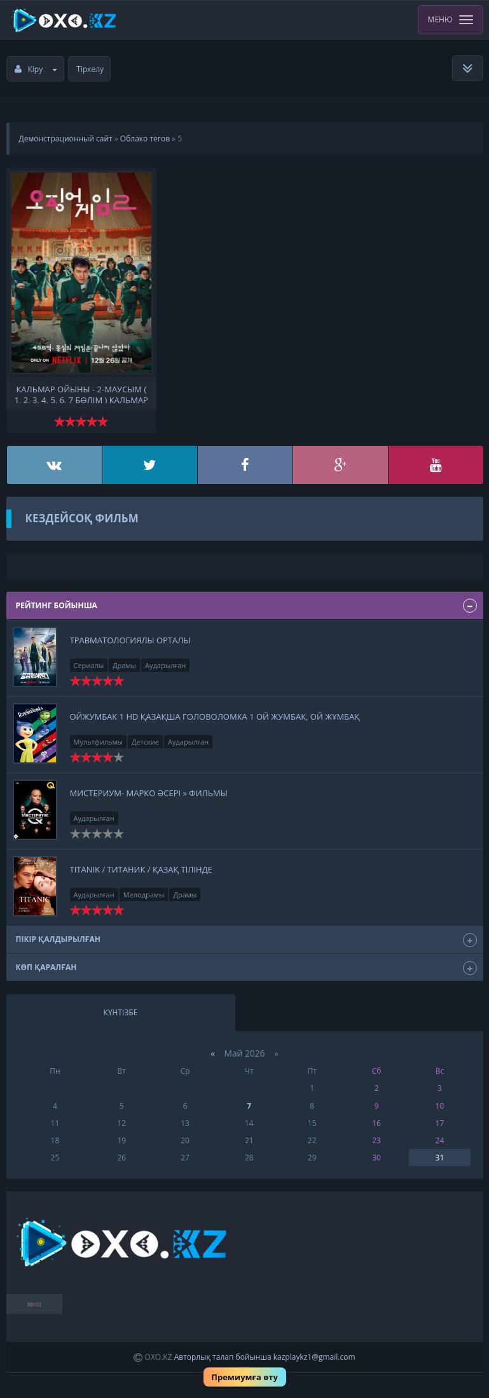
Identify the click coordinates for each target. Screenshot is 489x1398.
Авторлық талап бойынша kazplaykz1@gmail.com (264, 1357)
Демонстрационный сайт (66, 138)
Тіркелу (90, 69)
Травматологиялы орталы (130, 640)
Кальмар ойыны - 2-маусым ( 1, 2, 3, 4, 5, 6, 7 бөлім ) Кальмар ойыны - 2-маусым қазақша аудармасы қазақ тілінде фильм (81, 393)
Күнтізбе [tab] (121, 1012)
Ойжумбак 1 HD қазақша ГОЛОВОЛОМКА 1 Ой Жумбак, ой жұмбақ (215, 716)
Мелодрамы (144, 894)
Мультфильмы (98, 741)
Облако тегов (145, 138)
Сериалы (89, 665)
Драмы (124, 665)
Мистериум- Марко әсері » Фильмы (149, 793)
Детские (145, 741)
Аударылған (165, 665)
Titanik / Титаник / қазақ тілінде (141, 869)
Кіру (36, 69)
